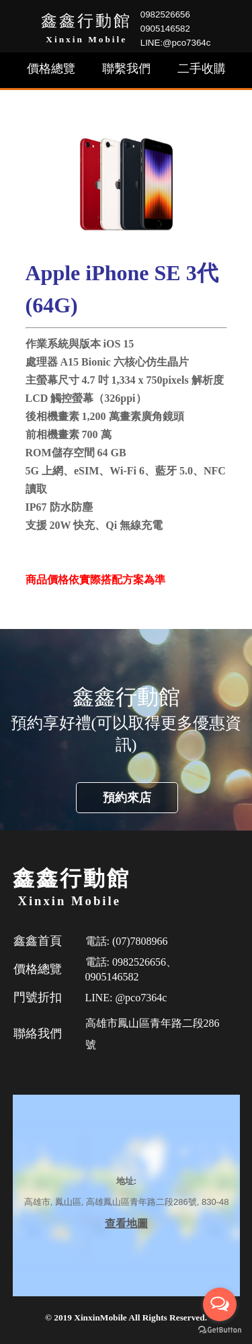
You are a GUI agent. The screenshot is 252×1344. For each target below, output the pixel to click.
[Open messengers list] (220, 1304)
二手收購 (201, 68)
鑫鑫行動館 (86, 21)
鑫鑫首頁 (37, 941)
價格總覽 (51, 68)
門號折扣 (37, 997)
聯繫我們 (126, 68)
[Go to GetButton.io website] (219, 1330)
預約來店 (127, 797)
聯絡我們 (37, 1033)
